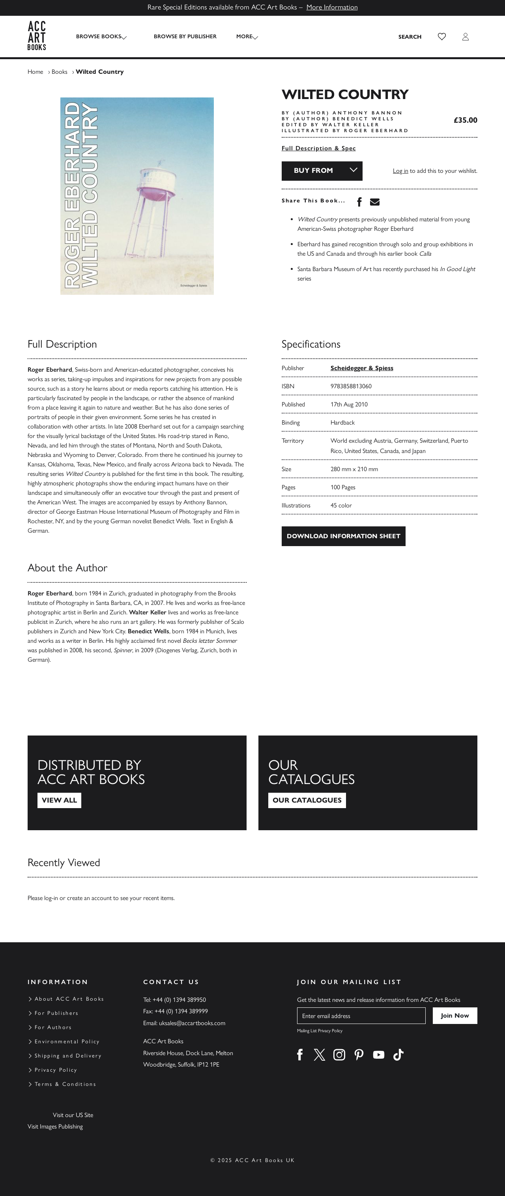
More (237, 36)
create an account (89, 898)
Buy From (313, 170)
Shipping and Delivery (68, 1055)
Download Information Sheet (343, 536)
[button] (442, 36)
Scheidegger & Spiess (362, 368)
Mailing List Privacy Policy (319, 1030)
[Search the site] (410, 36)
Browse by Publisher (178, 36)
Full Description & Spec (319, 148)
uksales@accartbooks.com (192, 1023)
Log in (400, 170)
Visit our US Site (73, 1115)
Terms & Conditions (65, 1084)
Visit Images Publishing (55, 1126)
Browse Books (98, 36)
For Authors (53, 1027)
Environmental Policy (67, 1041)
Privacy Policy (56, 1070)
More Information (332, 7)
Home (35, 71)
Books (59, 71)
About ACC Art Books (69, 999)
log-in (51, 898)
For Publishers (57, 1013)
